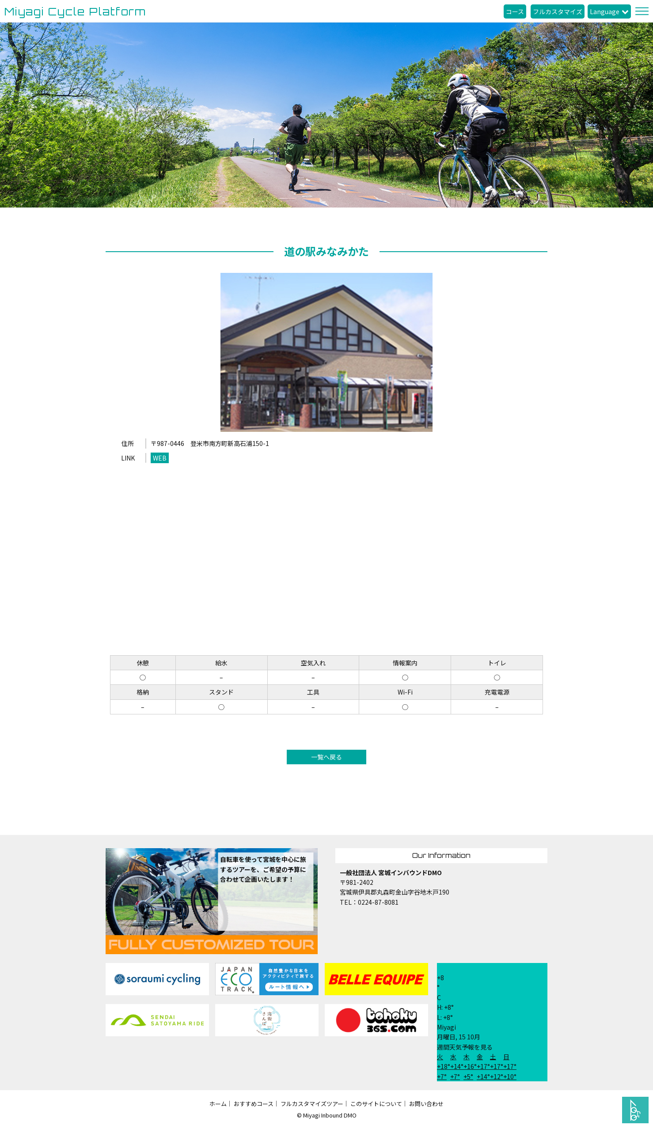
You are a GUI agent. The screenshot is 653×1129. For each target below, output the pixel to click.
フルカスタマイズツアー (312, 1103)
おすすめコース (253, 1103)
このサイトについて (376, 1103)
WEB (160, 457)
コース (515, 11)
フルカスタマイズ (557, 11)
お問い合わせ (426, 1103)
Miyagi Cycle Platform (75, 11)
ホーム (218, 1103)
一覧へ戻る (326, 756)
